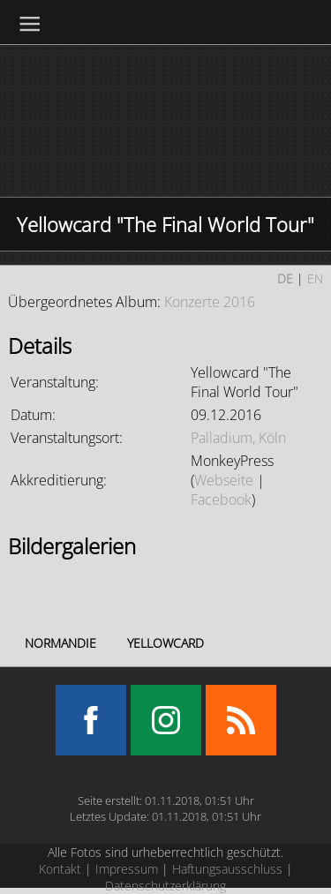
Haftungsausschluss (227, 868)
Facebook (221, 499)
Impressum (126, 868)
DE (285, 278)
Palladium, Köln (238, 437)
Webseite (223, 480)
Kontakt (60, 868)
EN (315, 278)
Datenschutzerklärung (165, 885)
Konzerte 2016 (209, 302)
